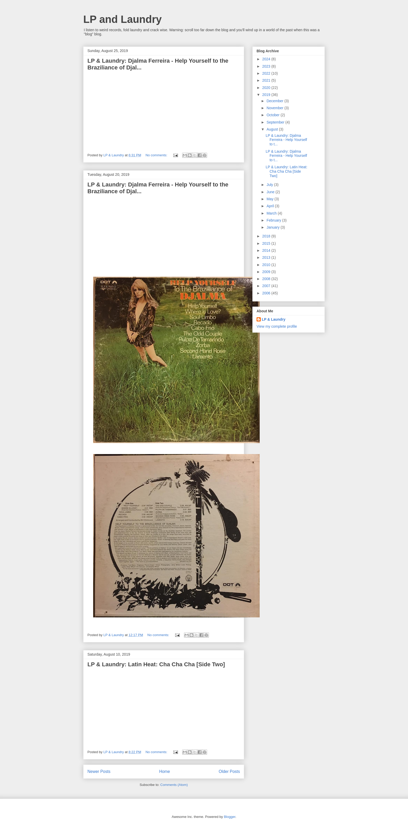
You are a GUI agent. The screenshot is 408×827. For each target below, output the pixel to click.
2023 (266, 66)
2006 (266, 293)
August (272, 129)
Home (164, 771)
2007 (266, 286)
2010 (266, 265)
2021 (266, 80)
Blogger (229, 817)
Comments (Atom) (174, 785)
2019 (266, 95)
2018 (266, 236)
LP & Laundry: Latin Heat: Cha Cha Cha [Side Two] (156, 664)
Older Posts (229, 771)
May (270, 199)
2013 (266, 257)
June (270, 192)
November (275, 108)
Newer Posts (98, 771)
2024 (266, 59)
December (275, 101)
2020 (266, 88)
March (272, 213)
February (274, 220)
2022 (266, 73)
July (270, 185)
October (273, 115)
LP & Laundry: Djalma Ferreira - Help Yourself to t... (286, 139)
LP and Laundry (122, 19)
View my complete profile (277, 326)
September (275, 122)
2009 (266, 272)
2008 (266, 279)
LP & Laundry (273, 319)
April (270, 206)
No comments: (156, 155)
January (273, 227)
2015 (266, 243)
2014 (266, 250)
